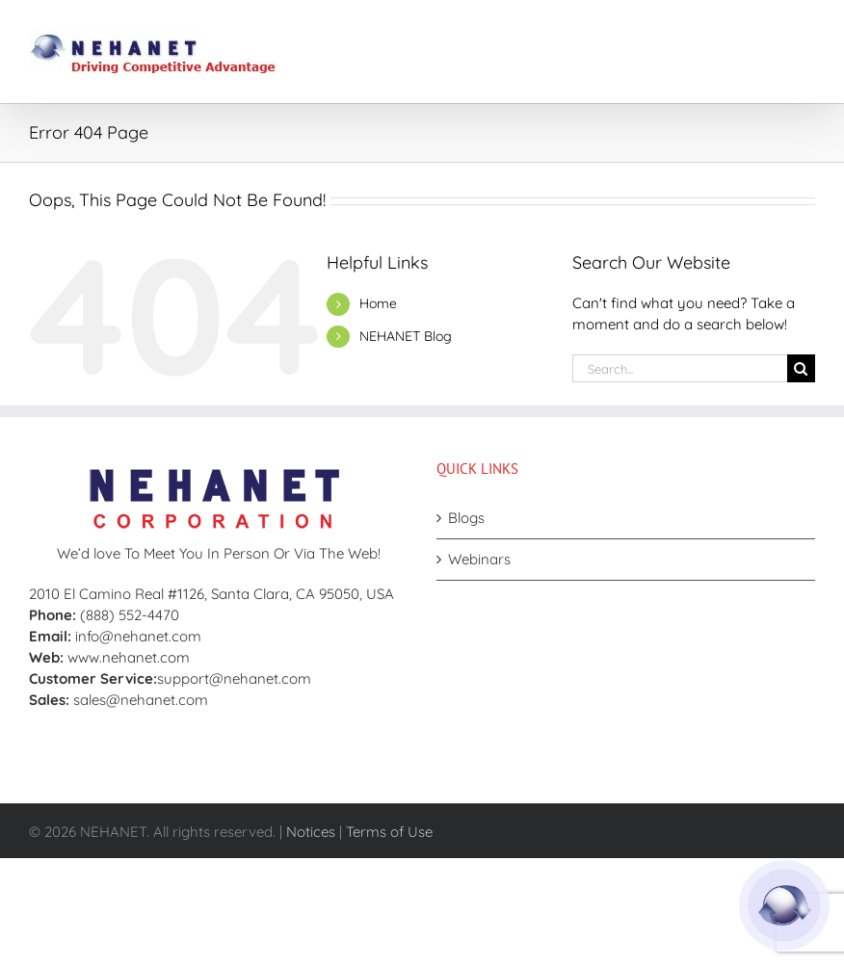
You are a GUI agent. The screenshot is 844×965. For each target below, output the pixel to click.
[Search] (801, 368)
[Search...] (679, 368)
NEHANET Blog (405, 336)
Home (378, 303)
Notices (310, 831)
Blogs (466, 518)
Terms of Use (389, 831)
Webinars (479, 559)
